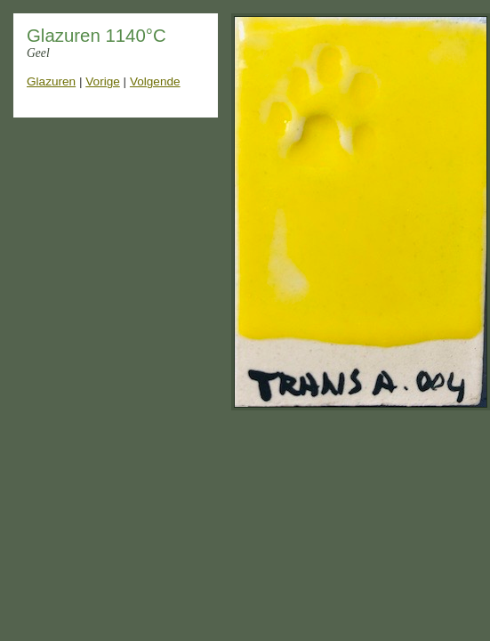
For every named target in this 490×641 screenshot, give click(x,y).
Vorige (102, 81)
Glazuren (51, 81)
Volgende (155, 81)
